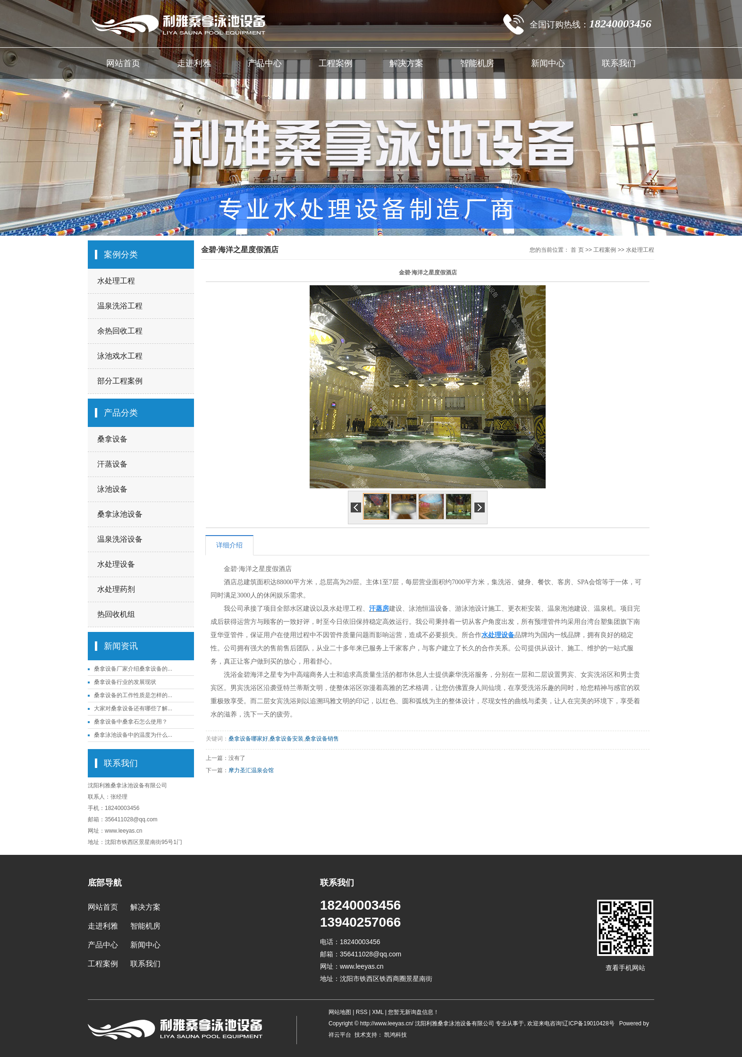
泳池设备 (112, 489)
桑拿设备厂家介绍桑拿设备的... (133, 668)
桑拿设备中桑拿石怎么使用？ (131, 721)
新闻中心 (548, 63)
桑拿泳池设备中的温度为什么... (133, 735)
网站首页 (123, 63)
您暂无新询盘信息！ (413, 1012)
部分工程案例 (120, 381)
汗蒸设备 (112, 464)
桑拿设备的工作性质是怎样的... (133, 695)
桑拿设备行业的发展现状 (125, 682)
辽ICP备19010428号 (588, 1023)
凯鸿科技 (395, 1034)
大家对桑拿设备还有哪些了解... (133, 708)
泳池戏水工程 (120, 356)
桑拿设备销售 (322, 738)
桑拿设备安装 (287, 738)
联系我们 (619, 63)
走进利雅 (194, 63)
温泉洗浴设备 (120, 539)
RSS (362, 1012)
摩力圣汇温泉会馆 (251, 770)
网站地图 (341, 1012)
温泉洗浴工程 (120, 306)
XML (377, 1012)
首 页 (577, 250)
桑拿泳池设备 (120, 514)
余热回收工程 (120, 331)
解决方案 (406, 63)
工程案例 (336, 63)
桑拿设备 (112, 439)
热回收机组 (116, 614)
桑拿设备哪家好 (248, 738)
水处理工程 (116, 281)
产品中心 (265, 63)
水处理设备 (116, 564)
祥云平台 (340, 1034)
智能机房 (477, 63)
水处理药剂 (116, 589)
